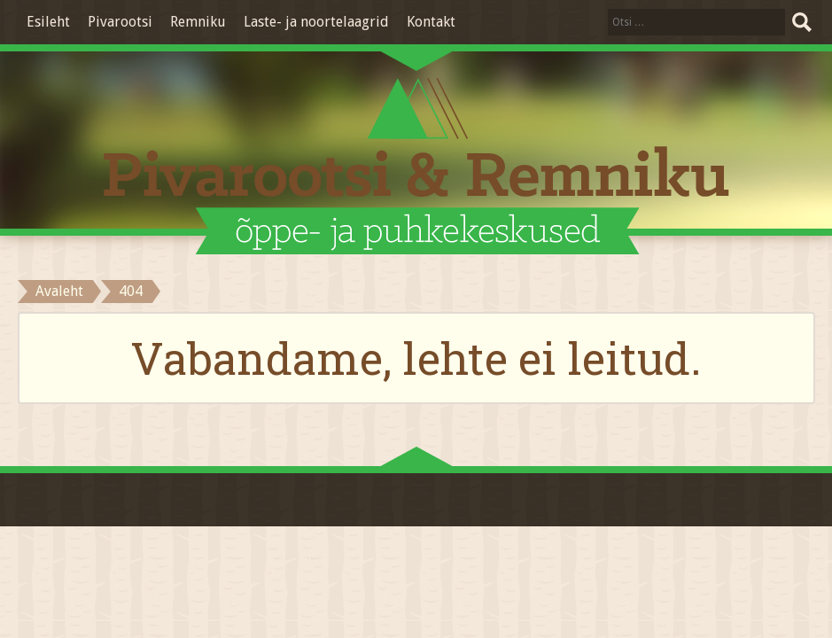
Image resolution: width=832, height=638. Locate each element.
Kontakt (431, 21)
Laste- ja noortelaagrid (316, 21)
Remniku (198, 21)
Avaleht (59, 291)
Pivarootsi (120, 21)
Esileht (48, 21)
